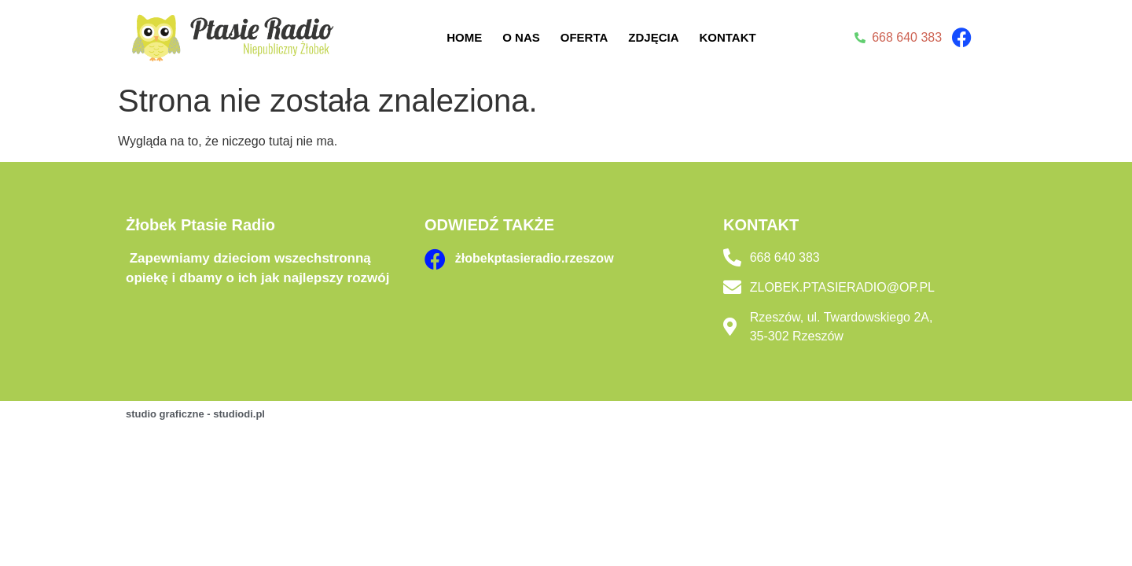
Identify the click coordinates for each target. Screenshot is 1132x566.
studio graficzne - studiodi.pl (195, 414)
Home (464, 37)
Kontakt (727, 37)
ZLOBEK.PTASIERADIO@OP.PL (842, 287)
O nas (521, 37)
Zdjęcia (653, 37)
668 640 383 (785, 257)
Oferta (584, 37)
